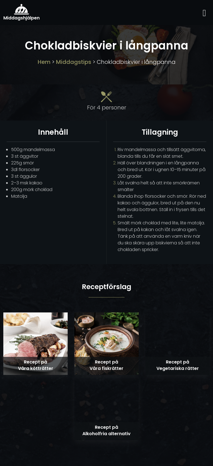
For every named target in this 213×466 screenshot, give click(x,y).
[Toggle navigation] (204, 12)
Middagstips (73, 62)
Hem (44, 62)
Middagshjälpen (21, 12)
